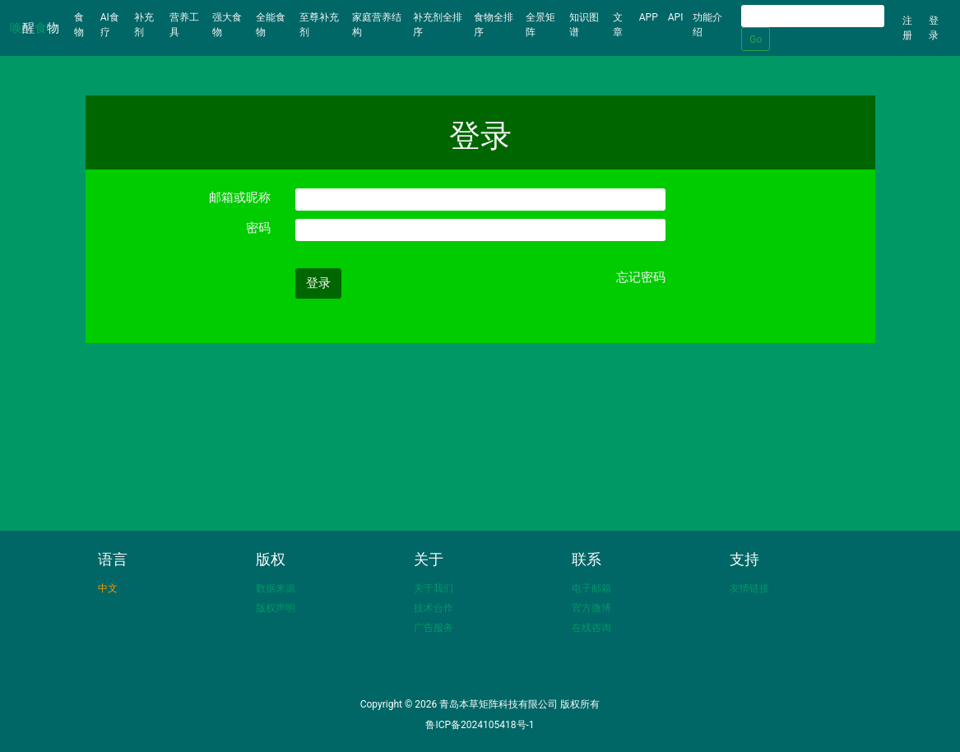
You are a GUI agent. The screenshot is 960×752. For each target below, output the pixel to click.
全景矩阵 (540, 25)
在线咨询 (591, 628)
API (676, 17)
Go (755, 39)
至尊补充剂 (319, 25)
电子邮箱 (591, 588)
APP (648, 17)
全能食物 (270, 25)
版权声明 (275, 608)
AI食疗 (109, 25)
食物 (84, 25)
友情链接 (749, 588)
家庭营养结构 (376, 25)
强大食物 (227, 25)
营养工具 (184, 25)
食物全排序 (493, 25)
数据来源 (275, 588)
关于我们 (433, 588)
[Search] (812, 16)
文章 (618, 25)
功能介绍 (707, 25)
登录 (934, 28)
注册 (907, 28)
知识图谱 (584, 25)
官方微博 (591, 608)
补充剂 (144, 25)
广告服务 (433, 628)
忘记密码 (641, 277)
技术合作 (433, 608)
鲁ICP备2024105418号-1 (479, 725)
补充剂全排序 (437, 25)
